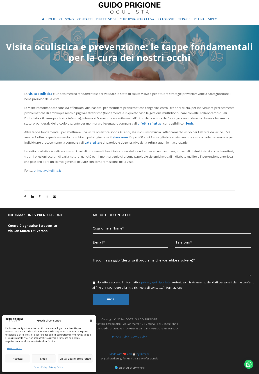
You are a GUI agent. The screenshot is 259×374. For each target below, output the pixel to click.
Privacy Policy (55, 367)
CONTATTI (82, 19)
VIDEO (215, 19)
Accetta (18, 358)
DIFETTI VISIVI (104, 19)
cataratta (71, 142)
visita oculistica (40, 93)
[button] (91, 320)
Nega (43, 358)
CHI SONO (64, 19)
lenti (147, 123)
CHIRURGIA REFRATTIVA (136, 19)
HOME (46, 19)
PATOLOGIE (166, 19)
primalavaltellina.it (46, 170)
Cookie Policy (40, 367)
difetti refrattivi (111, 123)
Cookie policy (139, 334)
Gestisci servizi (14, 348)
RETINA (201, 19)
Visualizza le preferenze (75, 358)
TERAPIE (185, 19)
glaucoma (101, 137)
